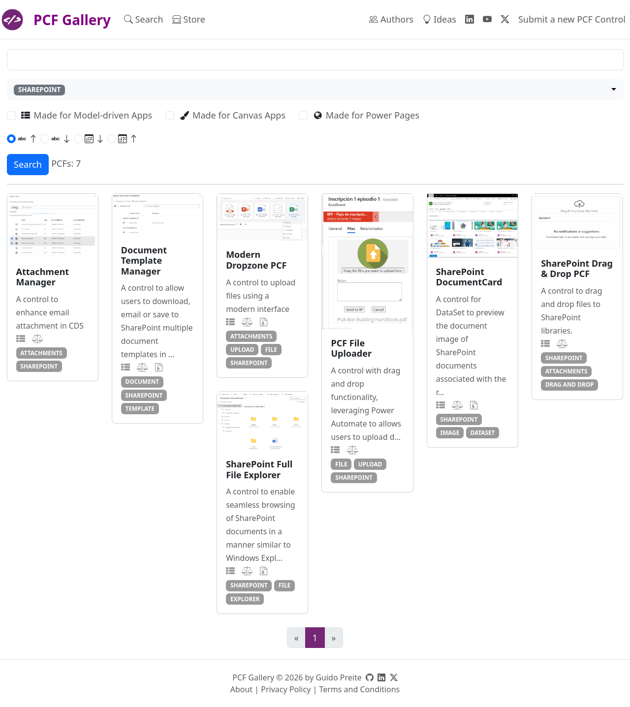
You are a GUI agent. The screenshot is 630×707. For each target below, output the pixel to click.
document (142, 381)
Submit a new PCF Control (572, 19)
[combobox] (315, 89)
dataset (483, 432)
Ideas (439, 19)
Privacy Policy (286, 689)
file (271, 349)
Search (143, 19)
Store (188, 19)
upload (242, 349)
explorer (245, 599)
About (241, 689)
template (140, 408)
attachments (41, 353)
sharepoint (39, 366)
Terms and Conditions (359, 689)
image (450, 432)
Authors (391, 19)
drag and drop (569, 384)
